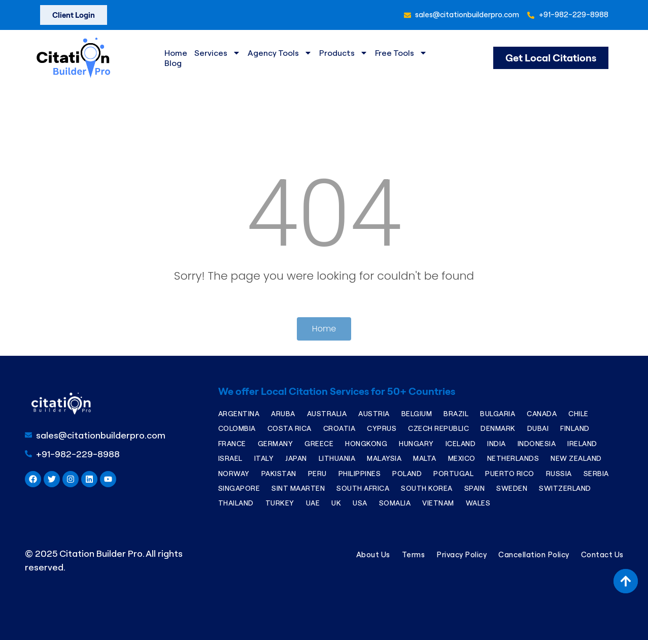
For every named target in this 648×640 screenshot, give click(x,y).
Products (343, 53)
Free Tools (401, 53)
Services (217, 53)
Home (175, 53)
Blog (173, 63)
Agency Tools (280, 53)
